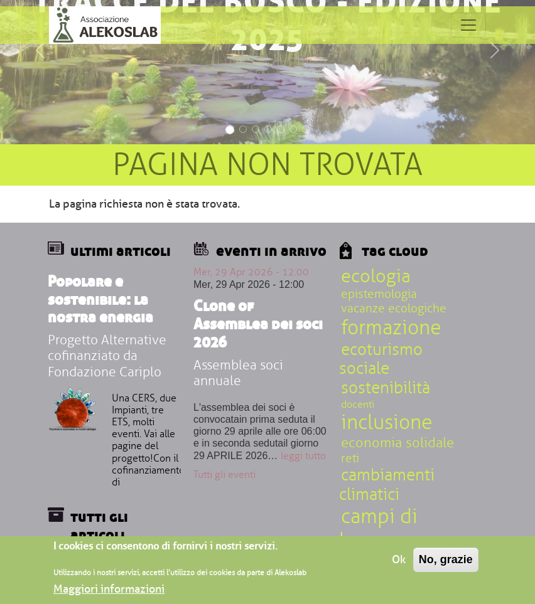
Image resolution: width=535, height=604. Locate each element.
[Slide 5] (280, 129)
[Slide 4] (268, 129)
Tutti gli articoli (99, 525)
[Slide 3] (255, 129)
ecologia (376, 276)
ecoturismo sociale (381, 359)
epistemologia (379, 294)
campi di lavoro (378, 528)
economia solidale (397, 443)
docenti (357, 404)
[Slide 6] (293, 129)
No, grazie (446, 562)
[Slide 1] (229, 129)
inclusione (387, 422)
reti (350, 458)
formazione (391, 328)
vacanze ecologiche (393, 308)
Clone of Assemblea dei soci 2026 (258, 323)
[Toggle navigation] (468, 25)
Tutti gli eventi (224, 475)
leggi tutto (303, 456)
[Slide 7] (306, 129)
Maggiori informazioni (109, 592)
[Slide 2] (243, 129)
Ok (399, 563)
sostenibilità (385, 388)
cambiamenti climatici (387, 485)
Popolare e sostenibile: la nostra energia (100, 299)
